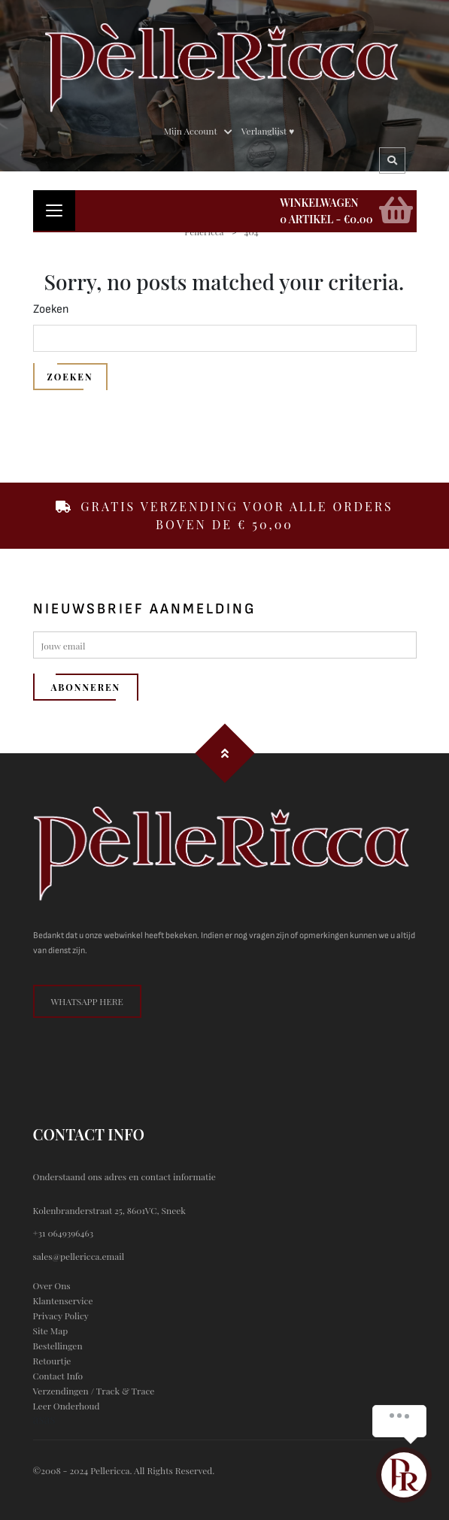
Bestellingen (58, 1345)
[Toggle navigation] (54, 210)
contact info (58, 1375)
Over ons (52, 1285)
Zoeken (50, 309)
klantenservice (63, 1300)
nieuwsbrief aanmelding (144, 608)
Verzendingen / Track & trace (94, 1390)
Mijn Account (190, 131)
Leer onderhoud (66, 1405)
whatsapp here (87, 1001)
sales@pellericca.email (79, 1256)
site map (50, 1330)
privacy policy (61, 1315)
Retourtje (52, 1360)
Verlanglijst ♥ (268, 131)
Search (393, 160)
